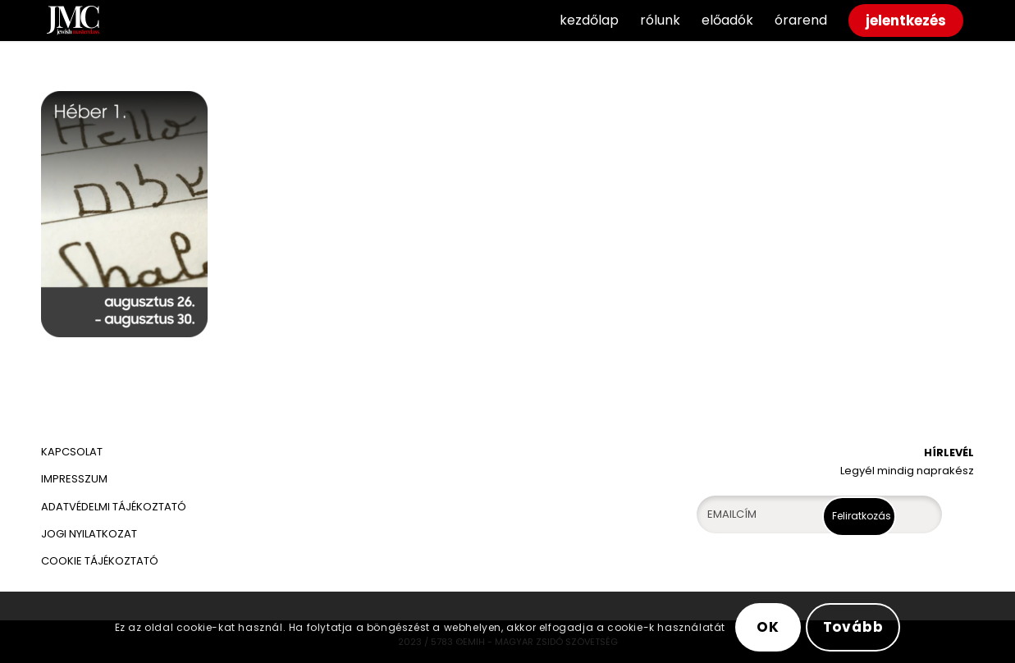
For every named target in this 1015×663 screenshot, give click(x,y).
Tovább (853, 627)
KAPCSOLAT (72, 452)
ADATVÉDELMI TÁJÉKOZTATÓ (115, 506)
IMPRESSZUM (74, 479)
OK (768, 627)
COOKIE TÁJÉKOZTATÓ (99, 561)
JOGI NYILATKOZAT (89, 534)
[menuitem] (589, 20)
